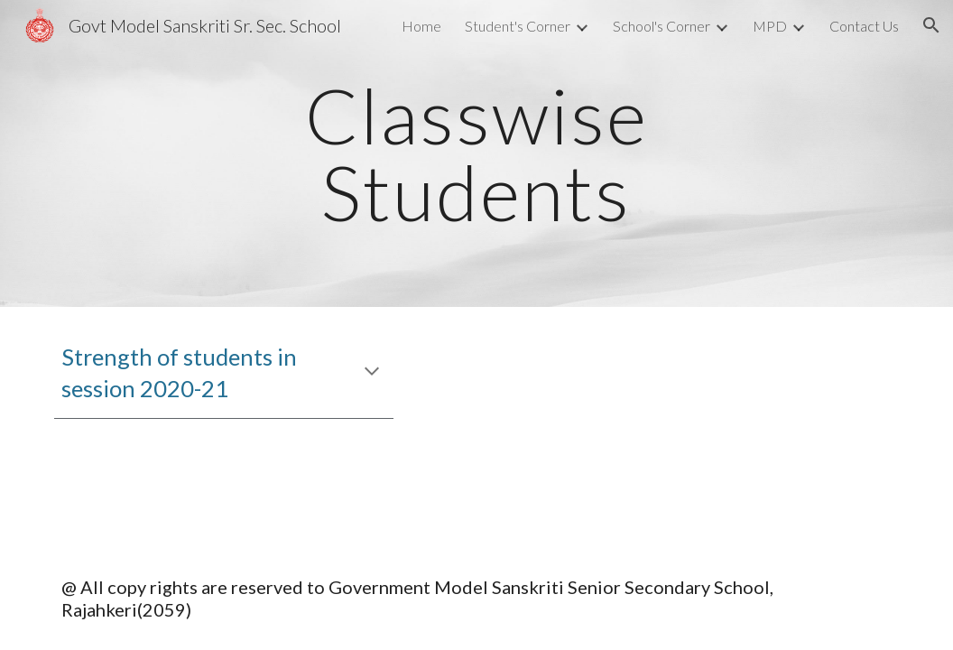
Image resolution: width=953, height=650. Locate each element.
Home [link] (421, 25)
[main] (476, 154)
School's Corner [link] (661, 25)
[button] (931, 25)
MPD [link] (770, 25)
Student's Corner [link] (517, 25)
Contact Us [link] (864, 25)
